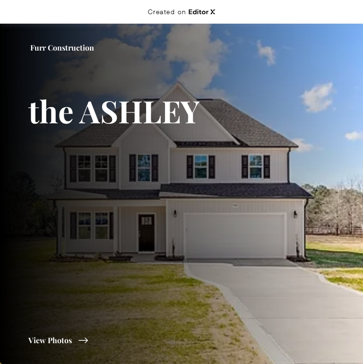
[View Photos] (115, 340)
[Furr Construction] (63, 47)
